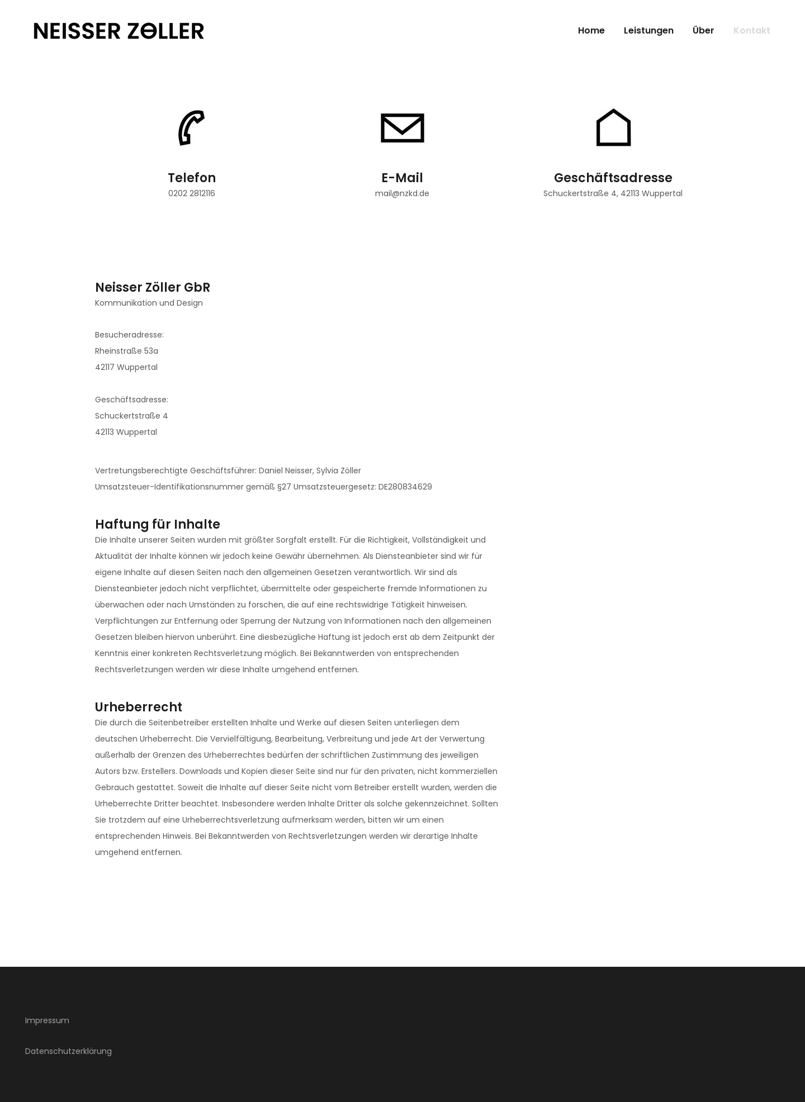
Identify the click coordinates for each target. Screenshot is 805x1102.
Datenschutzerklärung (68, 1051)
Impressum (47, 1020)
